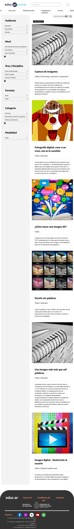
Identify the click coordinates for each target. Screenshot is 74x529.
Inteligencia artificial (46, 11)
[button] (5, 56)
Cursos (60, 10)
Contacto (60, 497)
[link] (68, 4)
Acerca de (27, 497)
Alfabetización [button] (28, 10)
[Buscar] (48, 4)
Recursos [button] (12, 10)
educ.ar (11, 518)
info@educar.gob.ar (30, 527)
